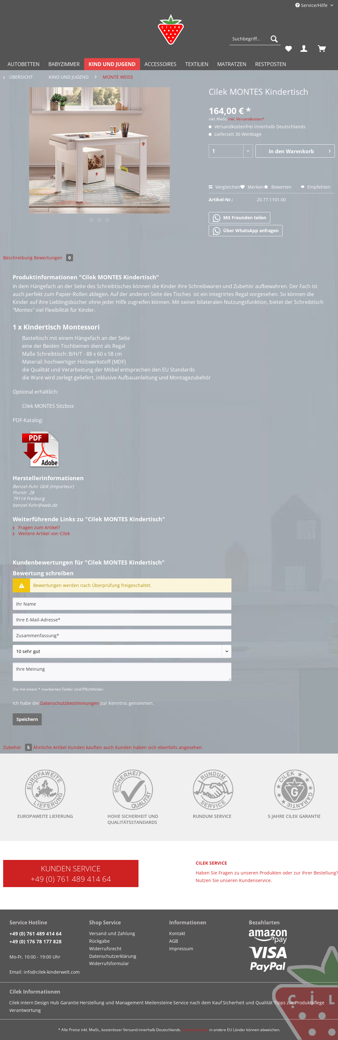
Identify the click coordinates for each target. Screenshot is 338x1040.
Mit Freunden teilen (239, 218)
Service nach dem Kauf (197, 1003)
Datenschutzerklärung (112, 956)
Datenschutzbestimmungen (69, 703)
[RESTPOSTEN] (271, 64)
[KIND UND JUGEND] (112, 64)
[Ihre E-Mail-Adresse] (122, 619)
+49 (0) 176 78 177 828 (35, 941)
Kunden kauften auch (91, 747)
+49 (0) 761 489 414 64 (71, 879)
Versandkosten (195, 1029)
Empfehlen (315, 187)
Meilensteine (158, 1003)
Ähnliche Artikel (50, 747)
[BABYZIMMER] (64, 64)
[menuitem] (255, 42)
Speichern (27, 719)
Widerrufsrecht (105, 949)
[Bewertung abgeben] (122, 651)
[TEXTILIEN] (197, 64)
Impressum (181, 949)
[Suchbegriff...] (255, 39)
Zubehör (18, 747)
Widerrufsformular (109, 963)
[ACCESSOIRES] (160, 64)
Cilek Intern (21, 1003)
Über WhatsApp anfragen (246, 231)
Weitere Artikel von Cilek (41, 533)
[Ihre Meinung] (122, 671)
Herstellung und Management (112, 1003)
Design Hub (46, 1003)
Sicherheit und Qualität (248, 1003)
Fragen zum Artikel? (36, 527)
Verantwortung (25, 1010)
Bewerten (278, 187)
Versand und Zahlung (112, 933)
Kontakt (177, 933)
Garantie (69, 1003)
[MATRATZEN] (232, 64)
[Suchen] (274, 39)
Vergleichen (224, 187)
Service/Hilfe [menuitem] (312, 5)
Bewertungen (53, 258)
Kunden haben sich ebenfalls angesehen (158, 747)
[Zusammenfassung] (122, 635)
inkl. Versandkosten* (246, 119)
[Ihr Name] (122, 603)
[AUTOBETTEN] (23, 64)
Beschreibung (18, 258)
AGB (173, 941)
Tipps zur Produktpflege (299, 1003)
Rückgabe (99, 941)
